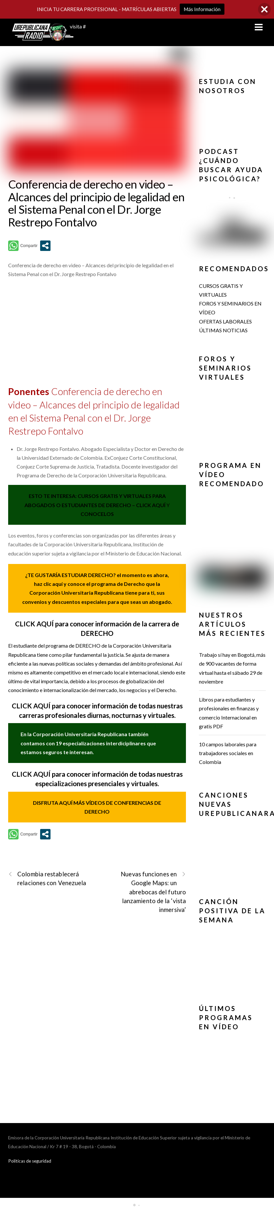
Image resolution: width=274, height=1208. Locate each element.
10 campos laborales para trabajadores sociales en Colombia (227, 753)
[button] (232, 106)
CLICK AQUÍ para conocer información (70, 706)
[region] (232, 115)
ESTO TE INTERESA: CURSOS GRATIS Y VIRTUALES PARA (97, 496)
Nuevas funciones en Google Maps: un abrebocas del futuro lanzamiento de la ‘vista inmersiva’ (153, 891)
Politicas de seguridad (29, 1161)
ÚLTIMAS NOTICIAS (223, 330)
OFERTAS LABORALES (225, 321)
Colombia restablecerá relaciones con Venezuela (47, 878)
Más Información (202, 9)
